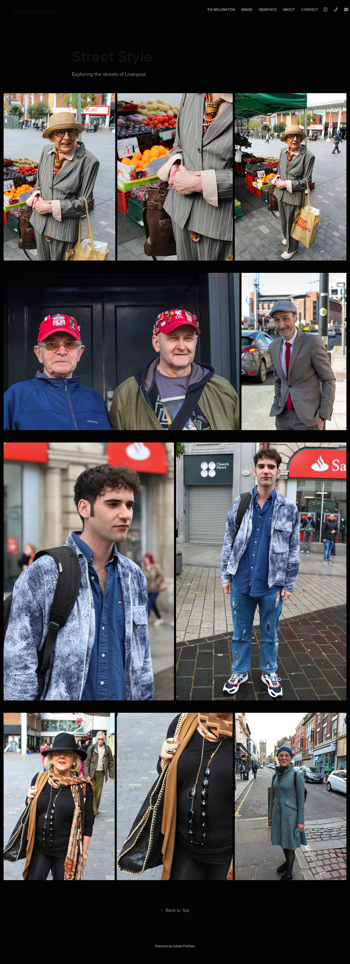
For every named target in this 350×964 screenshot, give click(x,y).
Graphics (268, 9)
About (289, 9)
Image (246, 9)
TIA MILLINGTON (34, 12)
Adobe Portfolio (184, 946)
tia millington (221, 9)
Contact (309, 9)
